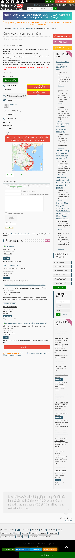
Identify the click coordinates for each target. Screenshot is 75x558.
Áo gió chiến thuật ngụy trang (15, 268)
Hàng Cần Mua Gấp (60, 283)
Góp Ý (26, 540)
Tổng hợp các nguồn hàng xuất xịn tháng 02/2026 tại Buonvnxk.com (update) (63, 182)
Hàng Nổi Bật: (38, 86)
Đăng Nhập (13, 186)
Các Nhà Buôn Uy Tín (64, 48)
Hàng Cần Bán (8, 254)
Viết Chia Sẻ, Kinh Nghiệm (7, 540)
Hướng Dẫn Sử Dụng (6, 537)
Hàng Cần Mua (59, 266)
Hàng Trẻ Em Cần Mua (62, 376)
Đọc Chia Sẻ (35, 534)
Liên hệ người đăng (10, 81)
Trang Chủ (4, 534)
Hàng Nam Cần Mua (61, 351)
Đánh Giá (20, 175)
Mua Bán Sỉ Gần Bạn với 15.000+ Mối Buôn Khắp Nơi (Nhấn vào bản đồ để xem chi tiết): (27, 139)
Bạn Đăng (71, 1)
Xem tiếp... (61, 86)
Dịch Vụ (43, 534)
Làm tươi (8, 222)
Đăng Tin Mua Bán (61, 1)
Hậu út (13, 104)
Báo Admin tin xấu (9, 114)
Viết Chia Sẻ (63, 42)
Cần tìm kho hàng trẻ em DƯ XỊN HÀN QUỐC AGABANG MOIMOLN (61, 403)
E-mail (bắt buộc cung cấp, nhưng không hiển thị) (35, 194)
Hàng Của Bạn (42, 537)
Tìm (55, 8)
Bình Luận (10, 175)
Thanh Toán (33, 540)
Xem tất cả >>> (38, 92)
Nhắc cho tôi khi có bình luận (15, 213)
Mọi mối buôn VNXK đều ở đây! (11, 8)
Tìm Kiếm (19, 540)
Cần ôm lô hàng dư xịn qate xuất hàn (61, 369)
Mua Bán (12, 534)
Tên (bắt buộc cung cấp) (28, 191)
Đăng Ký (19, 186)
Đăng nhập (25, 537)
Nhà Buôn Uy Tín (59, 275)
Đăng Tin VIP (50, 1)
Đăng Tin (33, 537)
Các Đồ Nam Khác (9, 333)
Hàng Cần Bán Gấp (60, 279)
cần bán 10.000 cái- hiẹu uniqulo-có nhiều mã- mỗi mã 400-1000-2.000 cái (24, 327)
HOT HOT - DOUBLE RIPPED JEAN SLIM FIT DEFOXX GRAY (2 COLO (25, 288)
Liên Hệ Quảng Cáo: (8, 553)
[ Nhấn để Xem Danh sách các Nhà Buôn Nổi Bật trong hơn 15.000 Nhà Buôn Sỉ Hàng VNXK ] (26, 68)
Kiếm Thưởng (52, 534)
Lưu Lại (60, 534)
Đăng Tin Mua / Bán (64, 36)
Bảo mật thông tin (45, 540)
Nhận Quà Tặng (53, 537)
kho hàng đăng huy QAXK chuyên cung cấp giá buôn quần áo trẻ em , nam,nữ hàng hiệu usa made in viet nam (63, 211)
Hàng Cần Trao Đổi (60, 271)
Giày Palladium (9, 249)
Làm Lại (65, 314)
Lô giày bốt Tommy (10, 307)
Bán (18, 534)
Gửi (9, 228)
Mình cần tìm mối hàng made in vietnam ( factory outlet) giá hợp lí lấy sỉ (61, 440)
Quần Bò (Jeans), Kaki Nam (12, 292)
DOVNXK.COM (68, 525)
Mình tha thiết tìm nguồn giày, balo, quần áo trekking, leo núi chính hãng (61, 342)
